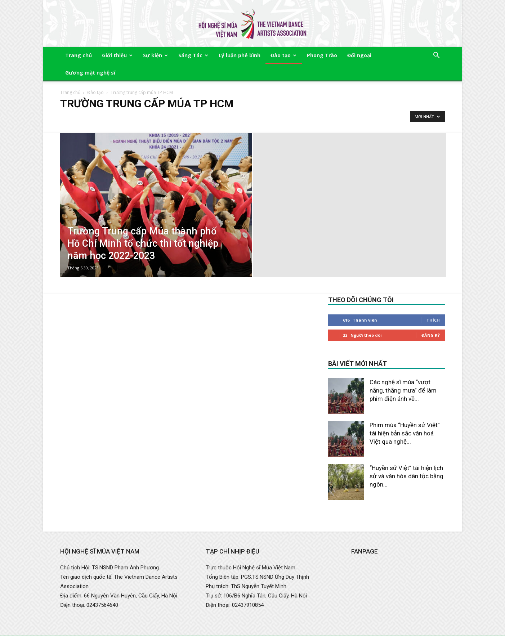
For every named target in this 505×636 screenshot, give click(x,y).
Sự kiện (155, 55)
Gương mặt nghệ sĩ (90, 72)
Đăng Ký (430, 335)
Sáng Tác (193, 55)
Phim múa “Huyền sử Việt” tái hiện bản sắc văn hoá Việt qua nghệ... (405, 433)
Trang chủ (78, 55)
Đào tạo (283, 55)
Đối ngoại (359, 55)
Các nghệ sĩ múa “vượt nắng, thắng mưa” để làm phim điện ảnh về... (403, 390)
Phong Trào (322, 55)
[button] (436, 56)
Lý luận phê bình (239, 55)
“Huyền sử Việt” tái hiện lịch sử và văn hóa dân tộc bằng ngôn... (406, 476)
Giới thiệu (117, 55)
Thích (433, 320)
